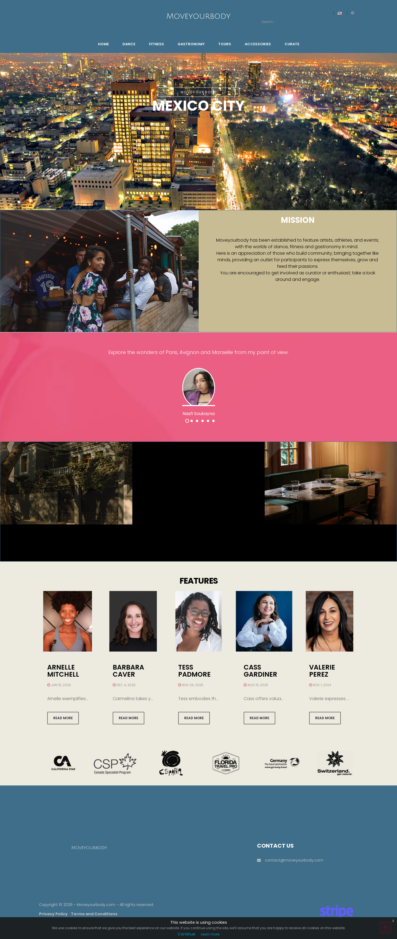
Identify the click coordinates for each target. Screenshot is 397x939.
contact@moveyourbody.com (290, 860)
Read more (63, 718)
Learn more (210, 934)
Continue (186, 934)
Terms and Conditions (94, 914)
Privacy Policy (53, 914)
